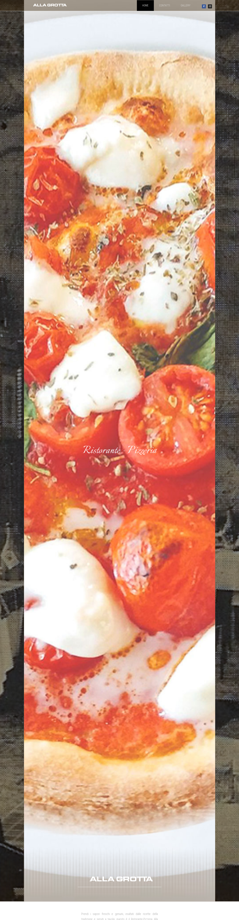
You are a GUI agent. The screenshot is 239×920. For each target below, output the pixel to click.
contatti (164, 5)
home (145, 5)
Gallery (185, 5)
